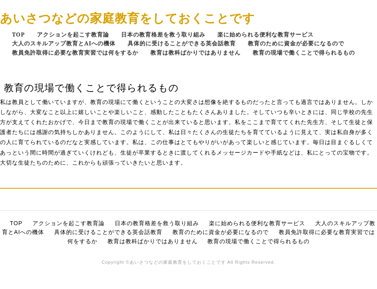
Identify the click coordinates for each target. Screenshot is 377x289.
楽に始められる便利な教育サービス (265, 34)
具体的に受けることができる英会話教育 (182, 43)
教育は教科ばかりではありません (195, 52)
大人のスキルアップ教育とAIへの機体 (64, 43)
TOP (18, 34)
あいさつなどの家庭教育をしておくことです (127, 18)
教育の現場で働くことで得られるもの (304, 52)
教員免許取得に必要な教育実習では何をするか (75, 52)
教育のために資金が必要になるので (296, 43)
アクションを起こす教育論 (73, 34)
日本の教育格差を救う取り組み (163, 34)
